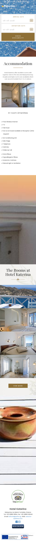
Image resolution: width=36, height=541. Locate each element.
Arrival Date (18, 17)
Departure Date (18, 26)
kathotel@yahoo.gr (15, 516)
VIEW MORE (18, 386)
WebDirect (30, 535)
